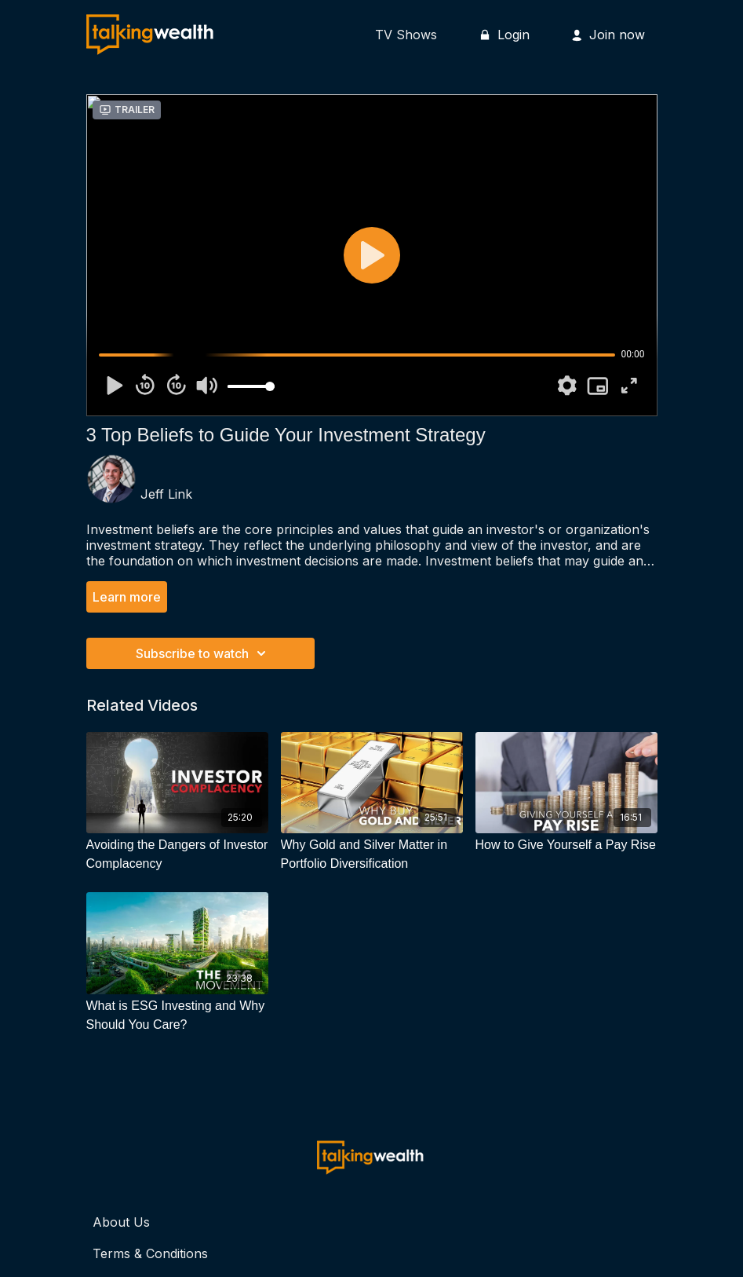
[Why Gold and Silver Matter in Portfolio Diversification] (372, 854)
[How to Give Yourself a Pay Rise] (566, 845)
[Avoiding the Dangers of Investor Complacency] (177, 854)
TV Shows (406, 34)
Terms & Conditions (150, 1253)
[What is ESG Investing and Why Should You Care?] (177, 1015)
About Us (121, 1222)
